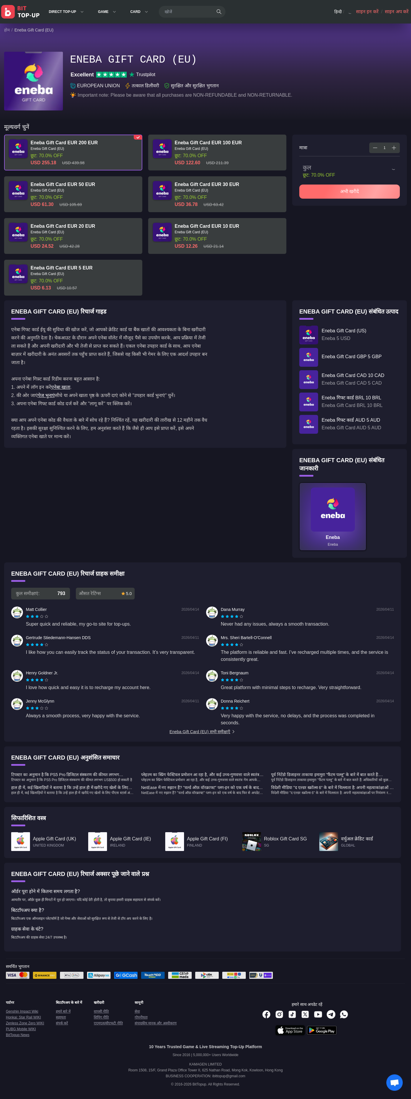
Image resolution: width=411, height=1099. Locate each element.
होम (7, 30)
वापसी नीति (101, 1011)
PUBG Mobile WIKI (21, 1029)
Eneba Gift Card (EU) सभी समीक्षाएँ (203, 731)
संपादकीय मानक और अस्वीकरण (156, 1023)
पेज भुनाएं (46, 395)
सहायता (61, 1017)
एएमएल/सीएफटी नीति (108, 1023)
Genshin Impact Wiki (22, 1011)
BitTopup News (17, 1035)
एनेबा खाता (60, 387)
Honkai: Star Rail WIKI (23, 1017)
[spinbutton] (384, 148)
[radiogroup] (37, 616)
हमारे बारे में (63, 1011)
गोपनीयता (141, 1017)
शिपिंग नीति (101, 1017)
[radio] (28, 616)
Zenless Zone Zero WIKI (25, 1023)
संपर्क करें (62, 1023)
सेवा (137, 1011)
